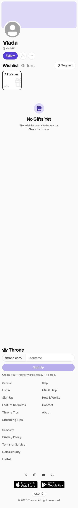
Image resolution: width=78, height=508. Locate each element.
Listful (6, 459)
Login (6, 390)
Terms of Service (13, 444)
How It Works (51, 397)
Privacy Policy (11, 437)
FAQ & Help (49, 390)
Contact (47, 405)
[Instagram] (34, 475)
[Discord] (43, 475)
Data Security (11, 452)
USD (39, 493)
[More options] (31, 55)
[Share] (23, 55)
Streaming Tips (12, 420)
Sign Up (38, 367)
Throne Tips (10, 412)
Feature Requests (14, 405)
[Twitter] (26, 475)
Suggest (65, 65)
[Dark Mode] (52, 475)
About (46, 412)
